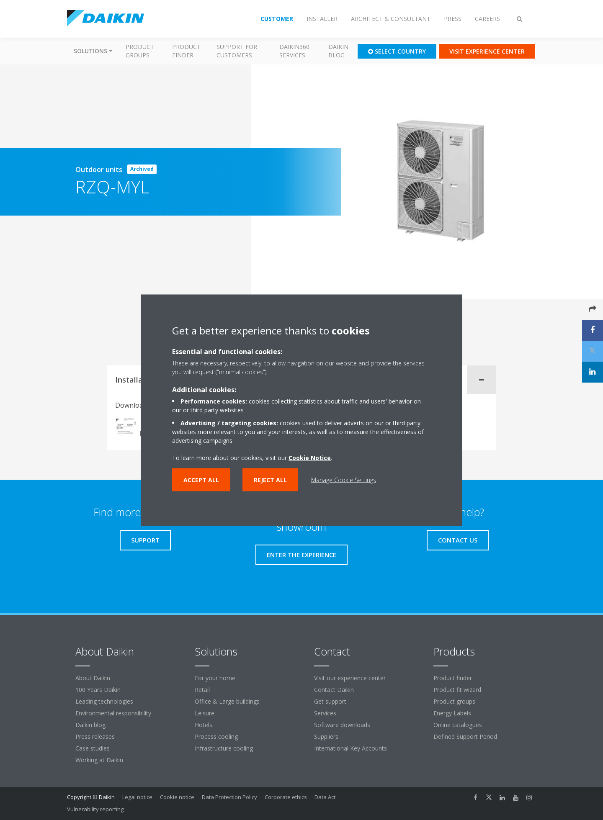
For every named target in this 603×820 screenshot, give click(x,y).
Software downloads (342, 725)
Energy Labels (452, 713)
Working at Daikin (99, 760)
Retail (202, 690)
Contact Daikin (334, 690)
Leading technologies (104, 701)
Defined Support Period (466, 736)
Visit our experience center (350, 678)
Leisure (204, 713)
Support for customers (236, 51)
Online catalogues (457, 725)
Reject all (270, 479)
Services (325, 713)
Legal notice (137, 797)
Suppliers (326, 736)
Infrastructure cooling (224, 748)
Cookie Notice (310, 457)
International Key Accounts (350, 748)
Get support (330, 701)
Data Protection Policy (229, 797)
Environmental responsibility (113, 713)
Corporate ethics (286, 797)
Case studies (92, 748)
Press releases (95, 736)
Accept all (201, 479)
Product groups (140, 51)
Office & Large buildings (227, 701)
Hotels (203, 725)
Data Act (324, 797)
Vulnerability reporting (95, 809)
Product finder (186, 51)
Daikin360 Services (294, 51)
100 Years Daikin (98, 690)
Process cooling (216, 736)
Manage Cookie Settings (343, 479)
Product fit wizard (457, 690)
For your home (215, 678)
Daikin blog (338, 51)
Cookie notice (177, 797)
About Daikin (92, 678)
